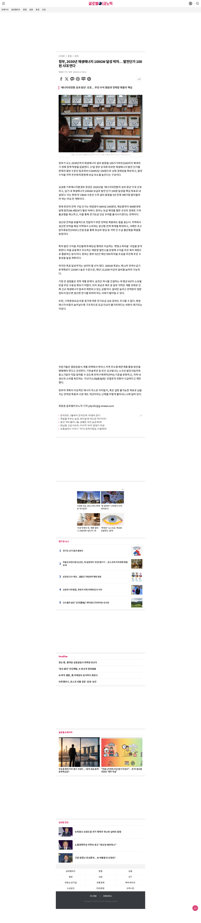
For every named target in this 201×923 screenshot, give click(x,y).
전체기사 (5, 10)
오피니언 (130, 888)
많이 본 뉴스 (64, 541)
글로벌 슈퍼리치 (65, 732)
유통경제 (100, 883)
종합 (25, 10)
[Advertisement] (100, 31)
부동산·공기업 (71, 883)
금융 (31, 10)
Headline (63, 656)
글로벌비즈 (15, 10)
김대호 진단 (64, 822)
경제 (76, 56)
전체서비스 (107, 896)
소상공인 (71, 888)
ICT (130, 877)
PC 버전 (93, 896)
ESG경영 (100, 888)
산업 (44, 10)
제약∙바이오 (130, 883)
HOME (62, 56)
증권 (37, 10)
